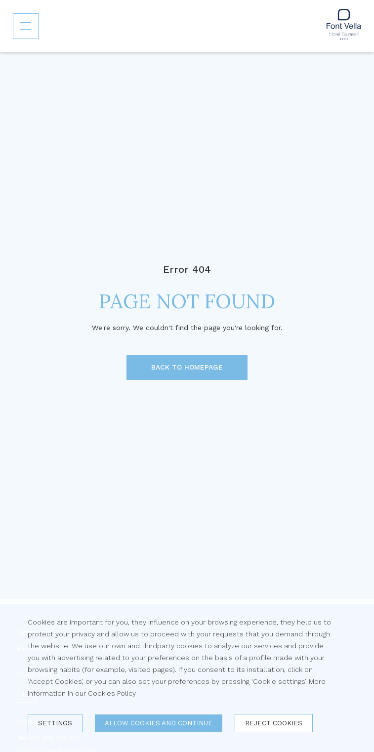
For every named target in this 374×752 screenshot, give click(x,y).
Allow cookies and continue (158, 723)
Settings (55, 723)
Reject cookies (273, 723)
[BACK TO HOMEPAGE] (187, 367)
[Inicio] (344, 26)
